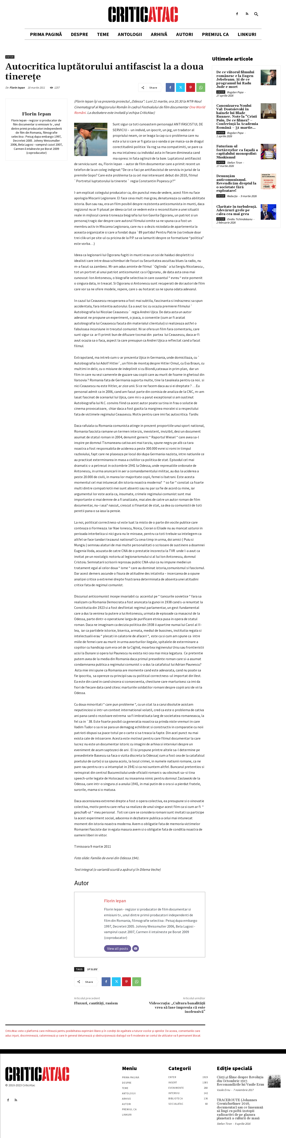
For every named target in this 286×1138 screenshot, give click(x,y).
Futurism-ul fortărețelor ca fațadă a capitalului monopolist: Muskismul (237, 152)
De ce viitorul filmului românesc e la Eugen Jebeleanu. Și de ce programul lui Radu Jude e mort (235, 79)
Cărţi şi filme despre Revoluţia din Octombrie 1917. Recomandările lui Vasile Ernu (240, 1081)
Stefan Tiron (234, 162)
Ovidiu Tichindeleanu (239, 219)
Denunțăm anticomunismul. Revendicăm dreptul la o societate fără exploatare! (236, 183)
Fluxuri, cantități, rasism (96, 1003)
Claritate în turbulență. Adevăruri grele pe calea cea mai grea (236, 210)
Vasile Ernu (223, 1090)
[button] (256, 14)
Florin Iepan (17, 87)
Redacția (232, 196)
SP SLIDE (92, 969)
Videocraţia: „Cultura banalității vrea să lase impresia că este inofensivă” (177, 1007)
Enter (9, 57)
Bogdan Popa (235, 92)
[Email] (135, 948)
